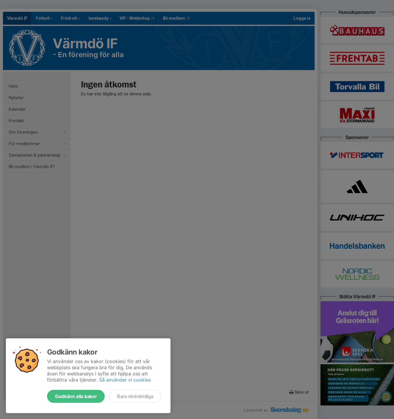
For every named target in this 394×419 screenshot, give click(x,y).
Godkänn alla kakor (76, 396)
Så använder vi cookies (125, 380)
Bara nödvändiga (135, 396)
